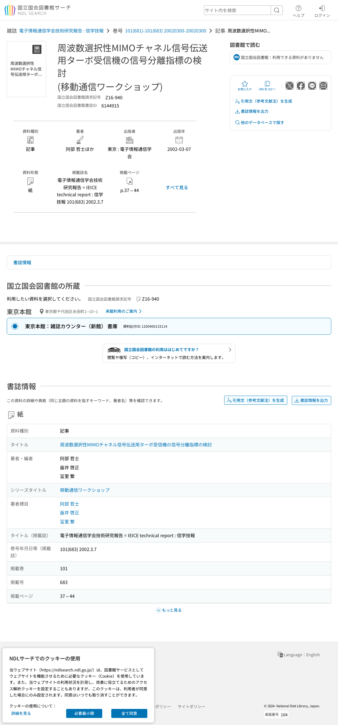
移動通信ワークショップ (85, 489)
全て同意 (129, 713)
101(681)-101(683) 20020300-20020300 (165, 30)
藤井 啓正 (69, 512)
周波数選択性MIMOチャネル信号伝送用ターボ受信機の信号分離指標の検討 (136, 444)
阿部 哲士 (69, 503)
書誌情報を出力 (251, 111)
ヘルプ (298, 10)
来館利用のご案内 (125, 311)
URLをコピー (267, 85)
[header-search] (243, 10)
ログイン (322, 10)
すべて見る (177, 187)
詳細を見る (21, 713)
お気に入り (245, 85)
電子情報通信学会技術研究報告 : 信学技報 (61, 30)
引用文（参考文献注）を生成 (263, 101)
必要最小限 (84, 713)
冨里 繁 (67, 521)
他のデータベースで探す (259, 122)
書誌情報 (22, 262)
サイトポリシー (191, 706)
